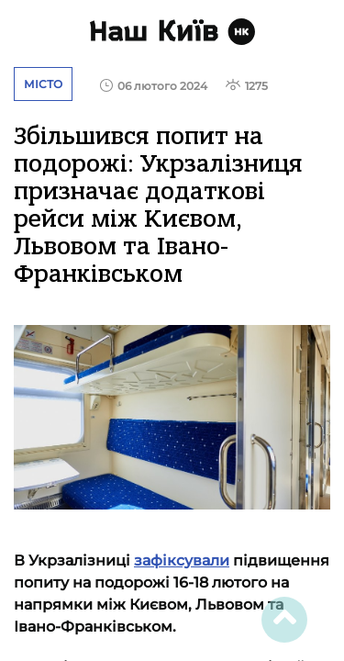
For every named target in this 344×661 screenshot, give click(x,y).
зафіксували (181, 560)
